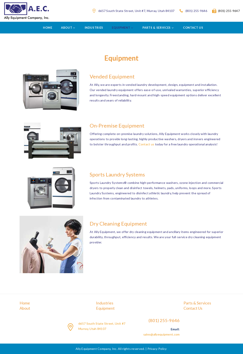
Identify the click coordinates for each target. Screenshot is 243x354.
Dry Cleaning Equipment (118, 223)
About (25, 308)
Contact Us (192, 308)
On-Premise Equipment (117, 125)
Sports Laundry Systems (117, 174)
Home (25, 303)
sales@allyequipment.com (161, 334)
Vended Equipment (112, 76)
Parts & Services (197, 303)
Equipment (105, 308)
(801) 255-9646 (196, 11)
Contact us (146, 144)
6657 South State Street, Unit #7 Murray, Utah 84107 (101, 326)
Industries (104, 303)
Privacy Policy (157, 349)
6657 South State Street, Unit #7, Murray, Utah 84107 (136, 11)
